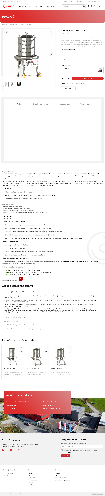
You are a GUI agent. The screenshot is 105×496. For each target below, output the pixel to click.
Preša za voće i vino (13, 24)
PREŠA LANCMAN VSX (25, 24)
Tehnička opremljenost (41, 104)
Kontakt (30, 482)
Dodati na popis (69, 88)
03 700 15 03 (15, 1)
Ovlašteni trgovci (33, 480)
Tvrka (36, 6)
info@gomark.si (6, 1)
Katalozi (66, 1)
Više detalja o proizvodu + (68, 49)
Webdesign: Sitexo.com (97, 494)
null (72, 1)
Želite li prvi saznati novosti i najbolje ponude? (74, 443)
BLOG (42, 6)
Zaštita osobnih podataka (93, 1)
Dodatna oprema (64, 104)
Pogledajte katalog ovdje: (12, 280)
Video (19, 104)
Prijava (66, 455)
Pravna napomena (79, 1)
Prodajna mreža (85, 104)
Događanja (50, 6)
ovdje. (69, 452)
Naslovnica (4, 24)
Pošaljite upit (88, 78)
